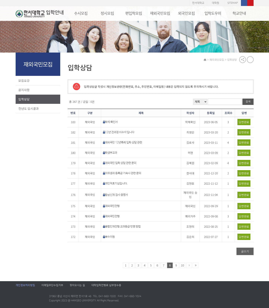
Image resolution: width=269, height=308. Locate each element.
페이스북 (244, 3)
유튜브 (250, 3)
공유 (242, 59)
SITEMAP (232, 2)
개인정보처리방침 (25, 285)
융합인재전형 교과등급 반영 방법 (123, 226)
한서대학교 (198, 2)
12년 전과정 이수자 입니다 (119, 132)
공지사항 (24, 90)
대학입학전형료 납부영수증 (106, 285)
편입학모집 (133, 13)
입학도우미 (212, 13)
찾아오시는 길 (77, 285)
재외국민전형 (112, 206)
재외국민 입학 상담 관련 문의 (120, 163)
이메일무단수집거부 (52, 285)
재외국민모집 (160, 13)
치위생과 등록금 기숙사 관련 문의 (123, 173)
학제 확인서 (111, 122)
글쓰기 (245, 251)
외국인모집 (186, 13)
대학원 (215, 2)
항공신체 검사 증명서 (116, 194)
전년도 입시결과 (28, 108)
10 (182, 265)
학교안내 (239, 13)
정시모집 (107, 13)
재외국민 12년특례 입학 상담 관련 (123, 142)
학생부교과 (111, 152)
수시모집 (81, 13)
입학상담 (24, 99)
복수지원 (110, 236)
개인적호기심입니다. (116, 183)
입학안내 (40, 14)
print (250, 59)
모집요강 (24, 80)
